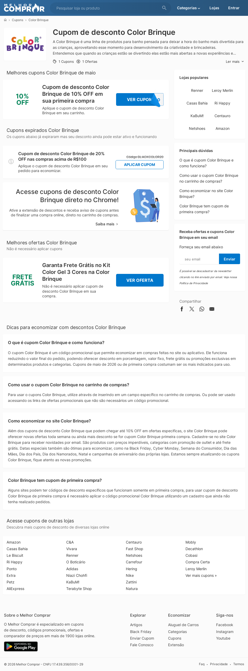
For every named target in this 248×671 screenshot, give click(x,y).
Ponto (12, 569)
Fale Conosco (141, 645)
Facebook (224, 624)
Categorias (177, 631)
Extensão (176, 645)
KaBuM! (197, 115)
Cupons (17, 20)
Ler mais (235, 61)
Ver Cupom (145, 99)
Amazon (223, 128)
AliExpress (15, 588)
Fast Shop (134, 548)
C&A (70, 542)
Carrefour (134, 562)
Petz (11, 582)
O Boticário (75, 562)
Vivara (71, 548)
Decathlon (194, 548)
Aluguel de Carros (183, 624)
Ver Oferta (139, 280)
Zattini (131, 582)
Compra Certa (197, 562)
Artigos (136, 624)
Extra (11, 575)
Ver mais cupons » (201, 575)
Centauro (222, 115)
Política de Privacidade (193, 283)
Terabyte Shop (79, 588)
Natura (132, 588)
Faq (201, 664)
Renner (197, 90)
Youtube (223, 638)
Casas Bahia (197, 103)
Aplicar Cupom (139, 164)
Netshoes (197, 128)
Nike (130, 575)
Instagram (224, 631)
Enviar (229, 259)
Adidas (72, 569)
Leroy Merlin (222, 90)
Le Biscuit (15, 555)
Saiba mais (107, 224)
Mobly (190, 542)
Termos (238, 664)
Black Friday (140, 631)
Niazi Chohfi (76, 575)
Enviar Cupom (142, 638)
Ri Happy (222, 103)
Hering (131, 569)
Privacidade (219, 664)
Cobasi (191, 555)
